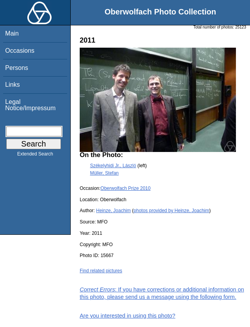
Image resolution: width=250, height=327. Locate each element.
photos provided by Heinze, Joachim (171, 210)
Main (12, 33)
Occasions (19, 50)
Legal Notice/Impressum (30, 104)
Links (12, 84)
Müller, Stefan (104, 173)
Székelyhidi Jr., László (113, 165)
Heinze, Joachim (113, 210)
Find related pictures (101, 270)
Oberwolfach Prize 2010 (125, 188)
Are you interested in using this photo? (127, 316)
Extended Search (35, 155)
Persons (16, 67)
